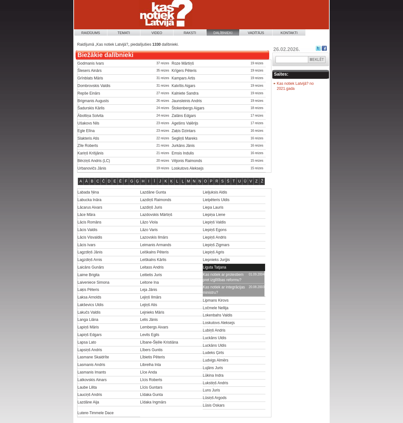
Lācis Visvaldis (89, 237)
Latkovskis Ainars (92, 380)
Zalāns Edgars (184, 115)
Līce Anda (148, 372)
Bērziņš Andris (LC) (93, 161)
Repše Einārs (88, 93)
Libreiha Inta (150, 364)
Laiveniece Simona (93, 282)
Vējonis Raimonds (187, 161)
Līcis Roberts (151, 380)
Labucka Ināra (89, 200)
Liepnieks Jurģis (216, 260)
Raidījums (90, 33)
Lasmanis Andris (91, 364)
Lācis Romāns (89, 222)
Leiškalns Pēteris (154, 252)
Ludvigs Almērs (215, 360)
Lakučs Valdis (88, 312)
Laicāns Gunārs (90, 267)
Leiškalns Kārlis (153, 260)
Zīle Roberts (87, 145)
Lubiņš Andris (214, 330)
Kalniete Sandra (185, 93)
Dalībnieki (223, 33)
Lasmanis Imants (91, 372)
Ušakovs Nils (88, 123)
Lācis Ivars (86, 245)
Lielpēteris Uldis (216, 200)
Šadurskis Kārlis (91, 108)
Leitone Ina (149, 282)
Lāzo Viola (149, 222)
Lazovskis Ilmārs (154, 237)
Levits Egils (149, 335)
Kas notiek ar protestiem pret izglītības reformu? (223, 277)
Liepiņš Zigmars (216, 245)
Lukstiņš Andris (215, 383)
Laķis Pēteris (88, 289)
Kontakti (289, 33)
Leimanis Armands (155, 245)
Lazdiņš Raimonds (155, 200)
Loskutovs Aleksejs (187, 168)
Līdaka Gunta (151, 394)
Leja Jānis (148, 289)
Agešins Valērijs (185, 123)
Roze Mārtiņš (183, 63)
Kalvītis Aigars (183, 86)
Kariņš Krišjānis (90, 153)
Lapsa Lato (86, 342)
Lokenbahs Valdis (217, 315)
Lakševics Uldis (90, 305)
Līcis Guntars (151, 387)
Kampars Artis (183, 78)
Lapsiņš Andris (89, 350)
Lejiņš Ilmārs (150, 297)
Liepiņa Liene (214, 214)
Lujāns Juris (213, 368)
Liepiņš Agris (213, 252)
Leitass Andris (152, 267)
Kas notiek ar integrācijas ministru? (224, 290)
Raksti (190, 33)
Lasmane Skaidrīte (93, 357)
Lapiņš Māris (88, 327)
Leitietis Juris (151, 275)
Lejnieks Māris (152, 312)
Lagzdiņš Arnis (89, 260)
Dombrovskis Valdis (93, 86)
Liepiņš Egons (214, 230)
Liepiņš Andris (214, 237)
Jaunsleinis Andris (187, 101)
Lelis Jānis (149, 319)
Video (156, 33)
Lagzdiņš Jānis (89, 252)
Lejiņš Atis (148, 305)
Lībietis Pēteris (152, 357)
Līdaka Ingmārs (153, 402)
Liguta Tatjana (214, 267)
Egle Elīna (86, 131)
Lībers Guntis (151, 350)
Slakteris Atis (88, 138)
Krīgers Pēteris (184, 70)
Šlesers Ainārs (89, 70)
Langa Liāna (87, 319)
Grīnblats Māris (90, 78)
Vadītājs (256, 33)
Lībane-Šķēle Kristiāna (159, 342)
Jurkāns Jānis (183, 145)
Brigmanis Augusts (93, 101)
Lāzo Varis (149, 230)
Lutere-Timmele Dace (95, 413)
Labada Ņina (88, 192)
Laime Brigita (88, 275)
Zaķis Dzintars (184, 131)
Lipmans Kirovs (216, 300)
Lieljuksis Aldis (215, 192)
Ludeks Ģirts (213, 353)
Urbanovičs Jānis (91, 168)
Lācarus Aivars (89, 207)
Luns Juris (211, 390)
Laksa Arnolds (89, 297)
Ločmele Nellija (215, 308)
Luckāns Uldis (214, 338)
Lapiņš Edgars (89, 335)
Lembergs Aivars (154, 327)
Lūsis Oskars (213, 405)
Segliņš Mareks (184, 138)
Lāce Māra (86, 214)
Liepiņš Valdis (214, 222)
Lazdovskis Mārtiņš (156, 214)
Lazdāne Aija (88, 402)
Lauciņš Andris (89, 394)
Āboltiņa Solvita (90, 115)
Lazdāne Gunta (153, 192)
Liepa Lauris (213, 207)
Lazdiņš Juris (151, 207)
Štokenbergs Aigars (188, 108)
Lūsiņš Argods (214, 398)
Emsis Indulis (183, 153)
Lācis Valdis (87, 230)
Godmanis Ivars (90, 63)
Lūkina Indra (213, 375)
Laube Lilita (87, 387)
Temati (123, 33)
